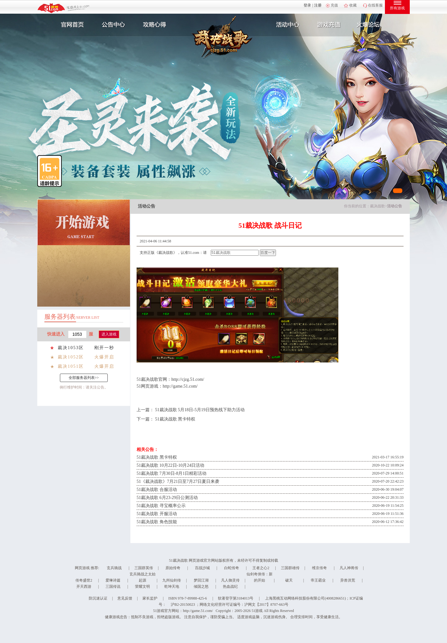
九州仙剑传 (171, 580)
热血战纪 (230, 586)
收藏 (353, 5)
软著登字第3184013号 (235, 598)
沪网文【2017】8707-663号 (266, 604)
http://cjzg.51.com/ (187, 379)
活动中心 (286, 25)
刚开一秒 (104, 347)
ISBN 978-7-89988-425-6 (187, 598)
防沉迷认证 (98, 598)
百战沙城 (202, 568)
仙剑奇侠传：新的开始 (259, 577)
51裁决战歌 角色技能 (157, 521)
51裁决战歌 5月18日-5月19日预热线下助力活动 (200, 409)
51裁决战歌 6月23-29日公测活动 (167, 497)
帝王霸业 (318, 580)
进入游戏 (109, 334)
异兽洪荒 (347, 580)
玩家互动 (371, 25)
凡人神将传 (349, 568)
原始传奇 (172, 568)
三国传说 (113, 586)
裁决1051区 (71, 366)
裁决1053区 (71, 347)
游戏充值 (329, 25)
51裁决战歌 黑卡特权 (175, 419)
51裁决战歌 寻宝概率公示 (161, 505)
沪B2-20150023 (183, 604)
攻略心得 (155, 25)
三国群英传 (143, 568)
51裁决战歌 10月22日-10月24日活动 (170, 465)
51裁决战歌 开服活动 (157, 513)
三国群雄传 (290, 568)
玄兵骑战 (114, 568)
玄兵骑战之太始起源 (142, 577)
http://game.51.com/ (180, 386)
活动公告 (394, 206)
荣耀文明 (142, 586)
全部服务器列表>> (84, 377)
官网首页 (70, 25)
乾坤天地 (171, 586)
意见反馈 (124, 598)
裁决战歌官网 (154, 379)
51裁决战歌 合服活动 (157, 489)
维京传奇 (319, 568)
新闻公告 (113, 25)
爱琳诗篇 (113, 580)
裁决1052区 (71, 357)
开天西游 (83, 586)
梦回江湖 (201, 580)
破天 (289, 580)
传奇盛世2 (83, 580)
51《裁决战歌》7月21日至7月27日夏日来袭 (178, 481)
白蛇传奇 (231, 568)
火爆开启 (104, 357)
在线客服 (375, 5)
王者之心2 (260, 568)
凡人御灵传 (230, 580)
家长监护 (149, 598)
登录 (307, 5)
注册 (318, 5)
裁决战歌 (377, 206)
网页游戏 (82, 568)
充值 (334, 5)
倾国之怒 (201, 586)
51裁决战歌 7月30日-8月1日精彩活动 (171, 473)
